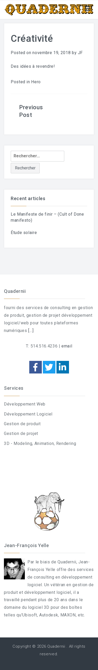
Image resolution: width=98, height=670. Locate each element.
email (66, 346)
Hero (36, 81)
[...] (30, 330)
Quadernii (56, 646)
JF (80, 52)
